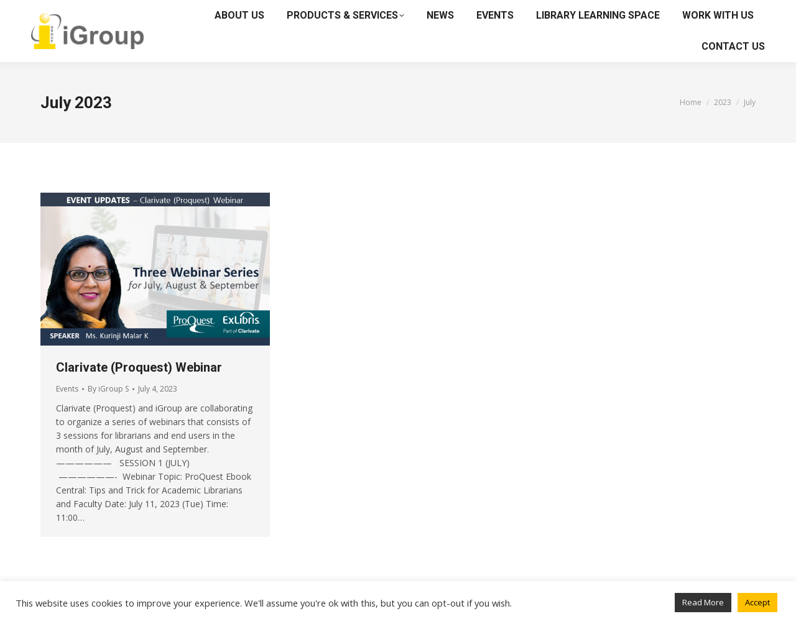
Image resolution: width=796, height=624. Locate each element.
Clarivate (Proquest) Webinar (139, 367)
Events (67, 388)
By (108, 388)
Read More (703, 602)
